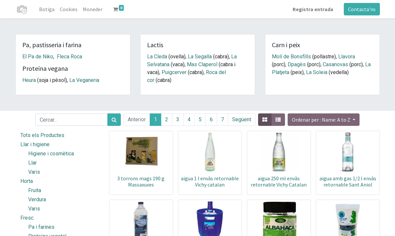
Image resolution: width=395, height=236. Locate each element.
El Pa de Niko (37, 56)
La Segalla (200, 56)
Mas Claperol (202, 64)
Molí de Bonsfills (291, 56)
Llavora (346, 56)
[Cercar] (114, 119)
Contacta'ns (362, 9)
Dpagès (297, 64)
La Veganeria (84, 80)
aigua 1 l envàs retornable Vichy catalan (210, 181)
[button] (324, 119)
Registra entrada (313, 9)
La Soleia (316, 72)
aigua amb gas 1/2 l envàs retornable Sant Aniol (347, 181)
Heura (29, 80)
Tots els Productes (42, 135)
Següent (241, 119)
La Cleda (157, 56)
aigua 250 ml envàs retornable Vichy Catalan (279, 181)
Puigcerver (174, 72)
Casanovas (335, 64)
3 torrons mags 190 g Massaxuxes (141, 181)
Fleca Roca (69, 56)
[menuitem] (46, 9)
